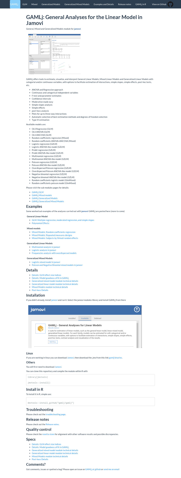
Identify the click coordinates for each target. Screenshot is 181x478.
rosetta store (48, 434)
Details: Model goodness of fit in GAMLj (50, 278)
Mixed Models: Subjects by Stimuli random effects (55, 238)
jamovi (54, 300)
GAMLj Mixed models (42, 195)
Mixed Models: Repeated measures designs (52, 235)
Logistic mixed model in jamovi (46, 262)
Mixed (34, 4)
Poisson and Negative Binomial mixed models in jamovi (57, 265)
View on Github (159, 4)
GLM (24, 4)
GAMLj (14, 4)
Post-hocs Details (40, 290)
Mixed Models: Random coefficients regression (53, 232)
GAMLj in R (140, 4)
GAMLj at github (93, 469)
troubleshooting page (55, 414)
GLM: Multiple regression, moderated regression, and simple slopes (63, 220)
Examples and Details (104, 4)
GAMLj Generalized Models (45, 198)
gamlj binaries (115, 357)
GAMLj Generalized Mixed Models (48, 201)
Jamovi (70, 357)
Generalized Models (51, 4)
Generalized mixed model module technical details (55, 281)
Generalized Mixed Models (77, 4)
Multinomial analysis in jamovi (46, 247)
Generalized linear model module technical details (55, 284)
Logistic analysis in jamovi (44, 250)
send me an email (111, 469)
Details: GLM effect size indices (46, 275)
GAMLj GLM (38, 192)
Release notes (124, 4)
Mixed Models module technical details (50, 287)
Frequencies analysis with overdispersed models (54, 253)
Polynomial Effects (40, 223)
